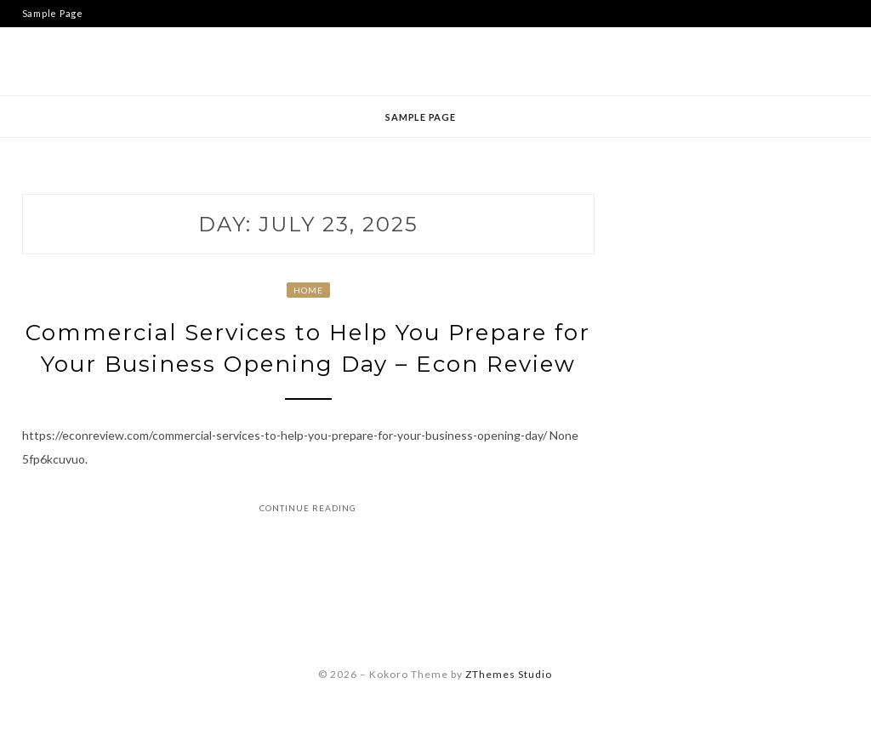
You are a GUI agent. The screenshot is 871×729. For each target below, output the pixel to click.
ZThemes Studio (508, 674)
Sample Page (52, 13)
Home (308, 290)
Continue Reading (307, 508)
